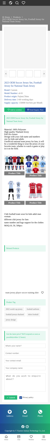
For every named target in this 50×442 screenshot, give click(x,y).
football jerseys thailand (15, 314)
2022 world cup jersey (14, 309)
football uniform (33, 309)
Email (24, 416)
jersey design (11, 320)
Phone (40, 416)
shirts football (33, 314)
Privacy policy (28, 397)
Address (9, 416)
